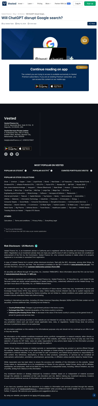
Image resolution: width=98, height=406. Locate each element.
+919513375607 (28, 140)
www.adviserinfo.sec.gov (80, 266)
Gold (29, 182)
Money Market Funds (11, 185)
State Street (80, 188)
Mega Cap (81, 191)
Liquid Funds (38, 182)
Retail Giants (21, 208)
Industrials (45, 199)
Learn (31, 3)
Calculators (8, 222)
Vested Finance (6, 14)
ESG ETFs (59, 185)
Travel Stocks (58, 208)
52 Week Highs (46, 205)
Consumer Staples (10, 202)
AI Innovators (66, 199)
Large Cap (71, 191)
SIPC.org (34, 275)
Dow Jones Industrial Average (35, 188)
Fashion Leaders (61, 205)
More (49, 3)
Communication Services (79, 202)
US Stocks (21, 14)
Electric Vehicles (20, 205)
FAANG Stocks (9, 211)
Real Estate (57, 182)
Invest (21, 3)
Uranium (14, 182)
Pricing (39, 4)
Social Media (24, 202)
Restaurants (82, 193)
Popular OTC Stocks (47, 211)
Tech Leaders (9, 208)
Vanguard (52, 188)
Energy (76, 199)
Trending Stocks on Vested (27, 211)
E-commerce (33, 205)
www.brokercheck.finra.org (16, 275)
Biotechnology (43, 193)
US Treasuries (69, 182)
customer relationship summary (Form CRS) (44, 268)
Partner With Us (60, 4)
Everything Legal (52, 222)
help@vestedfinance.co (12, 140)
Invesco (7, 191)
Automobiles (81, 196)
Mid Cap (61, 191)
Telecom (25, 196)
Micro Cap (42, 191)
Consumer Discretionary (41, 202)
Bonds (48, 182)
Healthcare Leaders (73, 208)
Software (54, 193)
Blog (14, 14)
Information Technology (30, 199)
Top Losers (87, 208)
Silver (6, 182)
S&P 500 (7, 188)
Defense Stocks (45, 208)
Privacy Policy (38, 222)
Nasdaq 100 (81, 185)
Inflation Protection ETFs (44, 185)
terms (35, 396)
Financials (55, 199)
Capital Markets (36, 196)
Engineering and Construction (24, 193)
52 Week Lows (74, 205)
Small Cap (52, 191)
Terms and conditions (23, 222)
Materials (15, 199)
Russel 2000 (17, 188)
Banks (58, 196)
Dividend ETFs (27, 185)
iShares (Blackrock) (66, 188)
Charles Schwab (18, 191)
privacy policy (45, 396)
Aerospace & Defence (68, 193)
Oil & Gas (7, 193)
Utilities (6, 199)
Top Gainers (49, 196)
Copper (22, 182)
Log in (77, 3)
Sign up (90, 3)
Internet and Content (11, 196)
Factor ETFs (69, 185)
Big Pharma (32, 208)
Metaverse (8, 205)
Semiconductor (68, 196)
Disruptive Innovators (60, 202)
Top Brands (31, 191)
